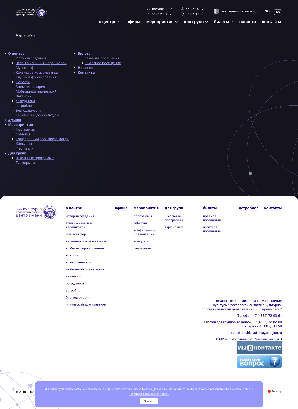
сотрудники (25, 101)
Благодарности (28, 110)
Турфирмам (25, 162)
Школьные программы (35, 158)
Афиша (133, 21)
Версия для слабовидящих (278, 12)
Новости (247, 21)
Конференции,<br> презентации (42, 139)
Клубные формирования (36, 77)
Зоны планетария (30, 86)
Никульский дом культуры (37, 115)
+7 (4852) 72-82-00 (267, 322)
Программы (26, 129)
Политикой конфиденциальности (149, 393)
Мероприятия (160, 21)
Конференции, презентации (145, 232)
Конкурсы (24, 143)
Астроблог (248, 208)
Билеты (221, 21)
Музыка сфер (27, 67)
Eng (266, 11)
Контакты (271, 21)
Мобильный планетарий (36, 91)
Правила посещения (102, 58)
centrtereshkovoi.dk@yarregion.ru (256, 333)
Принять (149, 401)
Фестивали (24, 148)
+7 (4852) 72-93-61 (267, 315)
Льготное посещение (103, 63)
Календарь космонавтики (37, 72)
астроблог (24, 105)
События (23, 134)
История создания (31, 58)
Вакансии (24, 96)
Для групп (194, 21)
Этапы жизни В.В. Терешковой (41, 63)
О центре (107, 21)
